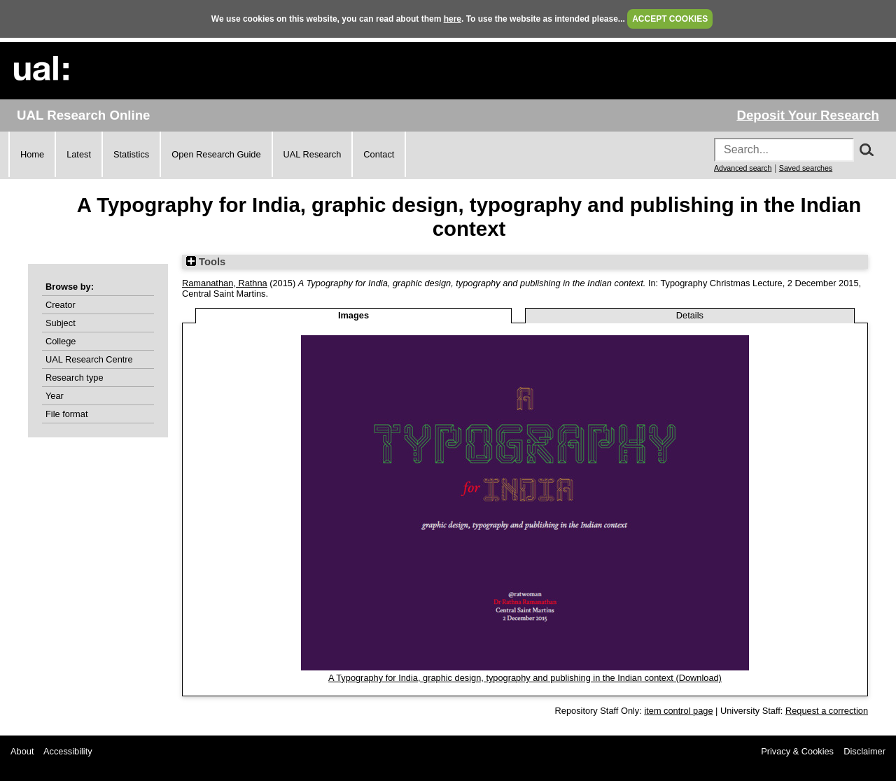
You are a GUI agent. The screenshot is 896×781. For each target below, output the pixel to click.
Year (55, 395)
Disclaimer (865, 751)
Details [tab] (690, 315)
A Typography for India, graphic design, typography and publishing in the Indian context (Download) (525, 678)
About (22, 751)
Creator (61, 305)
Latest (78, 154)
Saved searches (805, 168)
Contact (378, 154)
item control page (678, 710)
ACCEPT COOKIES (670, 19)
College (61, 341)
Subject (61, 323)
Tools (205, 261)
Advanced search (742, 168)
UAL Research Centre (89, 359)
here (452, 19)
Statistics (131, 154)
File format (67, 414)
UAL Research (313, 154)
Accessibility (67, 751)
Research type (75, 377)
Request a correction (826, 710)
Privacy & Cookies (797, 751)
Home (32, 154)
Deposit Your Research (807, 115)
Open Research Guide (216, 154)
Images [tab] (353, 315)
